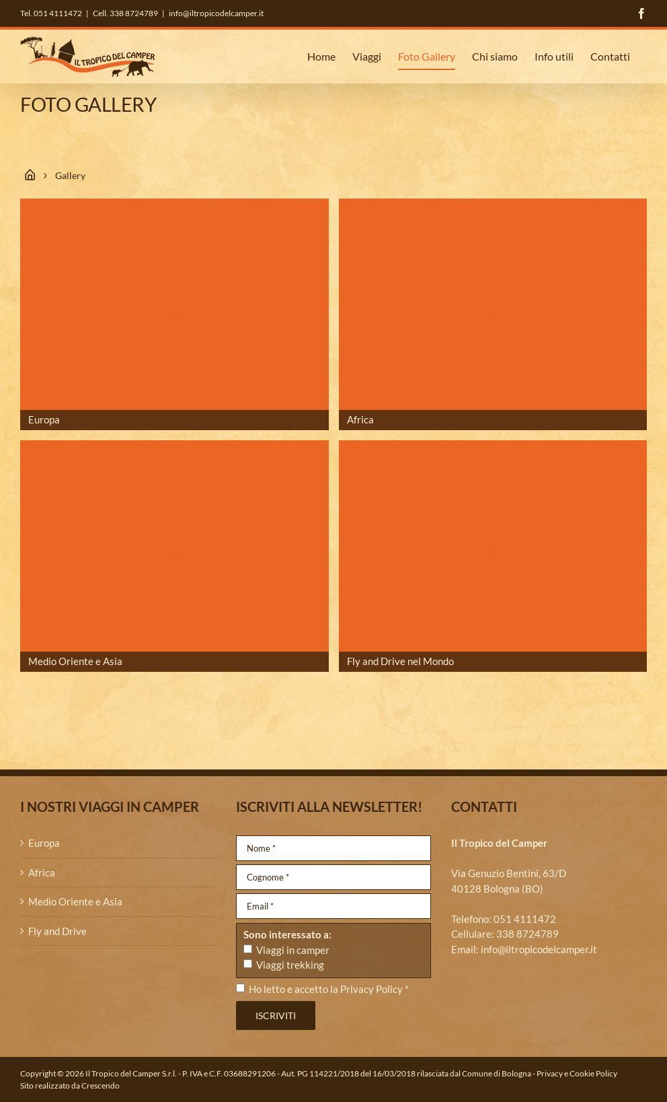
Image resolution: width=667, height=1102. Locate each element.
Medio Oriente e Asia (75, 901)
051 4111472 (525, 919)
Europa (44, 843)
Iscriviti (276, 1015)
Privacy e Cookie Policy (577, 1073)
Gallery (70, 175)
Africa (41, 872)
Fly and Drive (57, 931)
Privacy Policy (371, 989)
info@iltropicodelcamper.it (216, 13)
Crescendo (100, 1085)
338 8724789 (527, 934)
